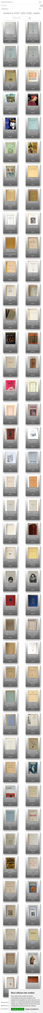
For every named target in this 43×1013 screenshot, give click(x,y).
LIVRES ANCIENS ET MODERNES (32, 394)
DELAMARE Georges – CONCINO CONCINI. (10, 847)
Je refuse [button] (21, 1009)
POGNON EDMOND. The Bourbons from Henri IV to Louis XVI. (32, 609)
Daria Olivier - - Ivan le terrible (33, 155)
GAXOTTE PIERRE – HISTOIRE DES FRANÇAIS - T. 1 (10, 776)
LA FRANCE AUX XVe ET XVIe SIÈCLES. (10, 417)
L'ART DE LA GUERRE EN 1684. (10, 465)
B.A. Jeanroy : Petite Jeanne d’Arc (10, 155)
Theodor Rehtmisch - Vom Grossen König (10, 441)
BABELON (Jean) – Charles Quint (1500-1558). (33, 823)
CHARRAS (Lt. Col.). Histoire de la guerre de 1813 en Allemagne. (10, 752)
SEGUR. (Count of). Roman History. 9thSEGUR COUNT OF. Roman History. (33, 538)
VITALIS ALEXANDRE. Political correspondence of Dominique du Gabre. (10, 657)
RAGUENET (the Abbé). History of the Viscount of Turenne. (32, 728)
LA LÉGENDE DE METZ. (32, 202)
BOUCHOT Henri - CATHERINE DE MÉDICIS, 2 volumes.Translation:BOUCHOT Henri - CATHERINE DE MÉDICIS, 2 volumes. (10, 252)
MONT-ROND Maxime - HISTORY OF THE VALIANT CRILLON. (33, 251)
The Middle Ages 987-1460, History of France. (10, 131)
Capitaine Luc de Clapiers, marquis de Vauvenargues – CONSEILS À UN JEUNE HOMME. (10, 204)
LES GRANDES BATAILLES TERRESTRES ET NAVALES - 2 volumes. (10, 108)
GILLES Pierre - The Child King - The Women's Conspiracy (32, 418)
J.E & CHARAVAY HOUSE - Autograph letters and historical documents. (10, 227)
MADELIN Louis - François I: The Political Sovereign (33, 775)
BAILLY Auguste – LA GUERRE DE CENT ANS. (10, 680)
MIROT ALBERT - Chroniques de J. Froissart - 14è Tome (10, 60)
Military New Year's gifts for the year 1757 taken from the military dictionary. (33, 371)
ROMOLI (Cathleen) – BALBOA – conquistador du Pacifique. (10, 871)
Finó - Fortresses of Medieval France (33, 441)
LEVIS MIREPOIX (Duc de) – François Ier (33, 918)
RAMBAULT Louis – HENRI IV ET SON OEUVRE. (10, 966)
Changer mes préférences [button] (31, 1009)
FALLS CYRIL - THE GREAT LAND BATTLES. (10, 608)
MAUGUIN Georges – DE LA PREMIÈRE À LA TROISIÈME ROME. (10, 371)
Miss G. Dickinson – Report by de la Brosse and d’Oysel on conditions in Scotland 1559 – (10, 824)
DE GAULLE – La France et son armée (10, 560)
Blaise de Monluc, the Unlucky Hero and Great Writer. (10, 299)
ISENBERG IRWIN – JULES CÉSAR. (33, 966)
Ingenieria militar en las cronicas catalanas (33, 656)
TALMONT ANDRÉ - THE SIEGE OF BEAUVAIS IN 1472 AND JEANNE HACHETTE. (10, 896)
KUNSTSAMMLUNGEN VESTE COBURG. (10, 394)
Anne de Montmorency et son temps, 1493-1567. (32, 227)
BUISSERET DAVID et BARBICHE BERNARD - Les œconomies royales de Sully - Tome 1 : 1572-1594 (33, 37)
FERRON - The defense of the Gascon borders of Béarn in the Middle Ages (32, 514)
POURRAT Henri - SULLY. (10, 917)
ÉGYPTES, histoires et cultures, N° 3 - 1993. (10, 346)
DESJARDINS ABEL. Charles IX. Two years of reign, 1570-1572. (10, 705)
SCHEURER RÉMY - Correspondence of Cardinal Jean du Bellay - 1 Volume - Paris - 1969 (33, 61)
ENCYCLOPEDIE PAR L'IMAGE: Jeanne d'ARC (10, 179)
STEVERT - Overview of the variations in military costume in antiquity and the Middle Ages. (33, 562)
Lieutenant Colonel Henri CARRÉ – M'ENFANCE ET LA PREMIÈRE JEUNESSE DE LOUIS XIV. (10, 586)
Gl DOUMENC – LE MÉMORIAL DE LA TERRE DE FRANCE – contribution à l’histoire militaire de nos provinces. (33, 872)
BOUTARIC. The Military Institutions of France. (33, 274)
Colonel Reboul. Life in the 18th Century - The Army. (10, 727)
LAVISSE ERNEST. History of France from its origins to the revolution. (10, 323)
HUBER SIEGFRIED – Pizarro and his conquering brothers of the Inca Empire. (10, 800)
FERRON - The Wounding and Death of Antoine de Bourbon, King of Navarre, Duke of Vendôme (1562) (10, 490)
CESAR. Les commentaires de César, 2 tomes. (10, 274)
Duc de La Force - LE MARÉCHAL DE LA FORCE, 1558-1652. (10, 943)
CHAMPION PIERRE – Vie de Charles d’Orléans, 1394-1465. (10, 538)
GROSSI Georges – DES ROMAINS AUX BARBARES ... (32, 800)
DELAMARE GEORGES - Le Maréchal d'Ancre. (32, 584)
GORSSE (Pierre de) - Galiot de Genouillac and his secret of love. (33, 490)
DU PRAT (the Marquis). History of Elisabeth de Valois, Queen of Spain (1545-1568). (33, 681)
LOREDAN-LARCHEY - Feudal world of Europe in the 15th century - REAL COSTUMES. (32, 753)
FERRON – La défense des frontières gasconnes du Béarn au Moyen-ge (10, 514)
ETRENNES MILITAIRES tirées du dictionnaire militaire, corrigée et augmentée (32, 633)
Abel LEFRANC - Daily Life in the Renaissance (33, 83)
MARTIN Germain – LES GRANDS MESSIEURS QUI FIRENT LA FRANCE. (10, 633)
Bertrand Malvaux (7, 2)
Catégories (4, 9)
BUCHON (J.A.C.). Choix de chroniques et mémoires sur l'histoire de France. (33, 299)
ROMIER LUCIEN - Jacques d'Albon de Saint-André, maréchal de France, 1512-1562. (33, 323)
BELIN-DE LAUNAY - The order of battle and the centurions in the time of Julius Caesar (32, 848)
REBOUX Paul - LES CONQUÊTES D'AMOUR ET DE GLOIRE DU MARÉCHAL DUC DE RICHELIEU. (32, 896)
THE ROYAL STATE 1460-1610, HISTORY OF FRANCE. (32, 108)
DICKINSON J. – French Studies (33, 179)
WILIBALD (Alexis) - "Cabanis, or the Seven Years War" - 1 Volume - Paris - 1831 (10, 85)
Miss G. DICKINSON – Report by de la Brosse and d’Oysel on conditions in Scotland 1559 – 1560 (33, 132)
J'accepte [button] (14, 1009)
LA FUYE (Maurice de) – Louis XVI (33, 942)
